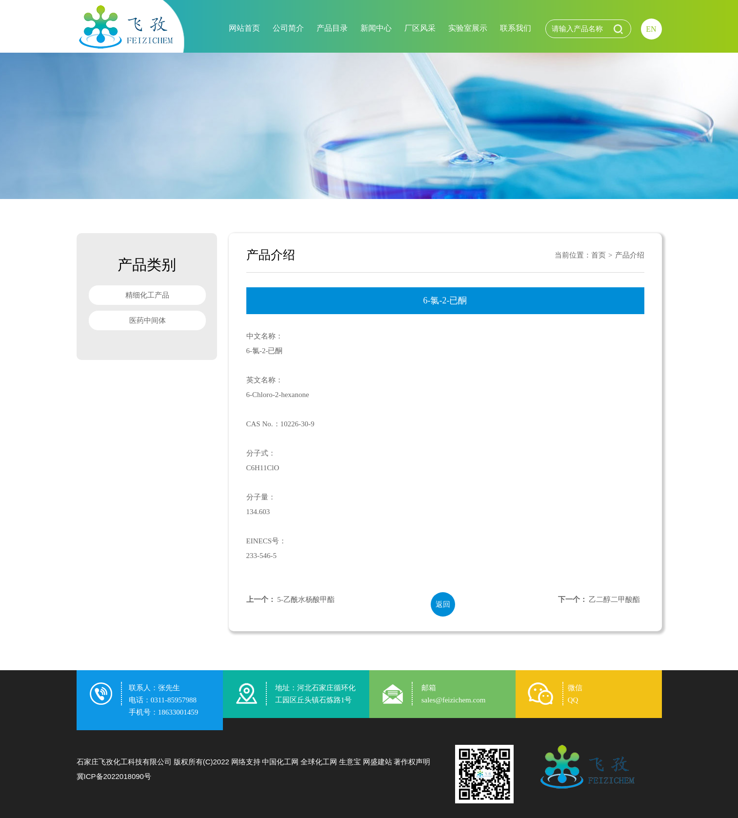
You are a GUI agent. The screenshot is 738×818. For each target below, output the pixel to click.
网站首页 (244, 28)
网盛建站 (377, 762)
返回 (443, 604)
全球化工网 (318, 762)
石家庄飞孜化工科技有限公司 (124, 762)
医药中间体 (147, 320)
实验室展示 (467, 28)
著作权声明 (412, 762)
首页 (598, 255)
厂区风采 (420, 28)
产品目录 (332, 28)
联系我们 (515, 28)
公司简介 (288, 28)
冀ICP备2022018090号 (114, 776)
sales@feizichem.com (453, 700)
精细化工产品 (147, 295)
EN (651, 29)
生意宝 (350, 762)
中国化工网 (280, 762)
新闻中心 (376, 28)
